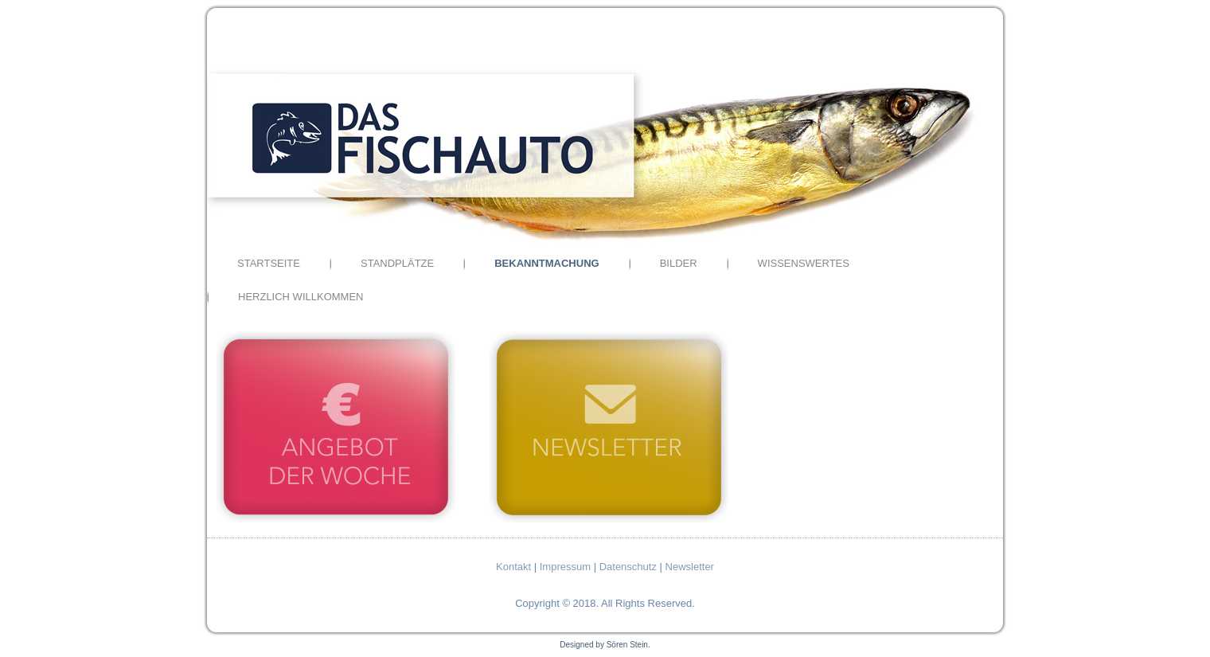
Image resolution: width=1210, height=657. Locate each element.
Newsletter (690, 567)
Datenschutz (628, 567)
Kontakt (513, 567)
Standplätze (397, 263)
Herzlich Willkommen (300, 297)
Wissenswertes (803, 263)
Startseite (268, 263)
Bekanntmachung (546, 263)
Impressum (565, 567)
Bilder (678, 263)
